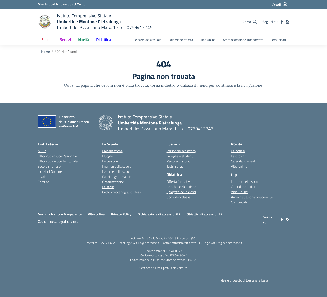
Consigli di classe (178, 197)
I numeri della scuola (116, 166)
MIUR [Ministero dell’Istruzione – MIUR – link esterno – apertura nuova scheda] (42, 150)
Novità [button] (83, 39)
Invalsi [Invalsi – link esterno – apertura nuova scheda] (42, 176)
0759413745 (107, 243)
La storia (108, 186)
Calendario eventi (243, 161)
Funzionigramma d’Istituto (120, 176)
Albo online (239, 166)
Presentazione (112, 150)
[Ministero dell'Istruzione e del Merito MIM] (61, 4)
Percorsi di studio (178, 161)
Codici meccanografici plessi (121, 192)
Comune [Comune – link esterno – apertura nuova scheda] (44, 181)
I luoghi (107, 156)
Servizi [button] (65, 39)
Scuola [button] (47, 39)
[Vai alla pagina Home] (45, 51)
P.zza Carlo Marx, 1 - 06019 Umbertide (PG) (169, 238)
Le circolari (238, 156)
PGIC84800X (178, 255)
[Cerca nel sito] (250, 21)
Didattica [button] (103, 39)
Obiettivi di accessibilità (204, 214)
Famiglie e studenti (180, 156)
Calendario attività (181, 39)
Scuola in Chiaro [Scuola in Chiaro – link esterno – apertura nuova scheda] (49, 166)
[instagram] (287, 22)
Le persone (110, 161)
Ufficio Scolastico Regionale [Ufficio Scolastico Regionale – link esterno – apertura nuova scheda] (57, 156)
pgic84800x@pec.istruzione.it (223, 243)
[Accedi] (280, 4)
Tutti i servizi (175, 166)
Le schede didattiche (181, 186)
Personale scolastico (181, 150)
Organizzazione (113, 181)
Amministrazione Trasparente (243, 39)
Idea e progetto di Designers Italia (244, 280)
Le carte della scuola (147, 39)
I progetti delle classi (181, 191)
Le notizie (238, 150)
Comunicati (278, 39)
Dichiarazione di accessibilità (159, 214)
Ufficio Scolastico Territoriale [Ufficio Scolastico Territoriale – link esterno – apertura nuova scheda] (58, 161)
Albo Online (208, 39)
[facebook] (282, 22)
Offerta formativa (179, 181)
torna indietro (163, 85)
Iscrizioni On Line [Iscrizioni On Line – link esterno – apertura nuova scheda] (50, 171)
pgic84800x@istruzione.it (143, 243)
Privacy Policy (121, 214)
